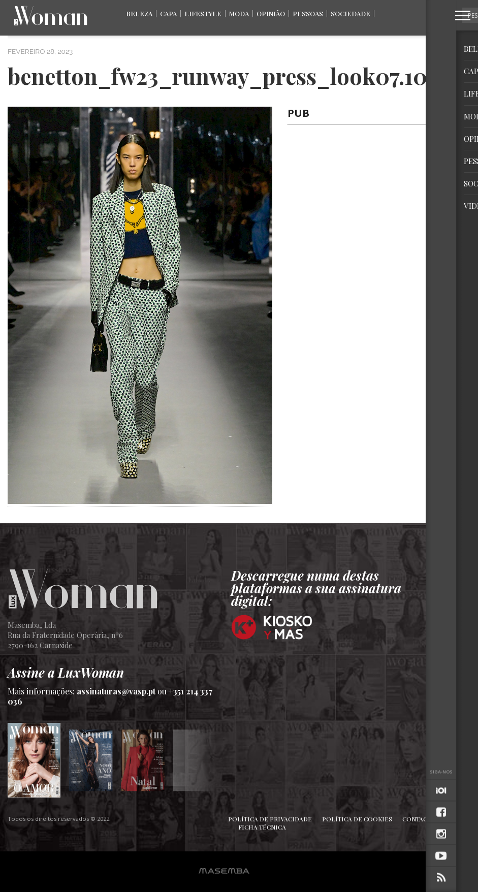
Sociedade (350, 13)
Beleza (139, 13)
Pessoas (308, 13)
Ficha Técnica (262, 827)
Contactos (420, 819)
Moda (239, 13)
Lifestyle (202, 13)
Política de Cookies (357, 819)
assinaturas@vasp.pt (116, 691)
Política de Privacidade (270, 819)
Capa (168, 13)
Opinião (271, 13)
